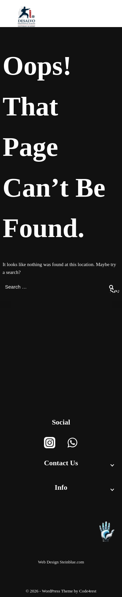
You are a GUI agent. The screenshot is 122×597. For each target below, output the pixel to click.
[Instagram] (49, 442)
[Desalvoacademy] (26, 17)
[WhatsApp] (72, 442)
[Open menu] (97, 17)
